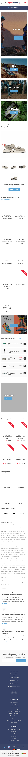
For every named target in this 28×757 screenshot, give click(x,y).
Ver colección (6, 199)
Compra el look (14, 189)
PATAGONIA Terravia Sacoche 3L (7, 241)
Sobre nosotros (14, 702)
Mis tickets (14, 733)
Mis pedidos (14, 731)
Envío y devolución (14, 718)
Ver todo (18, 338)
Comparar (14, 738)
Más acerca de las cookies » (14, 755)
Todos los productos (14, 740)
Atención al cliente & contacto (14, 720)
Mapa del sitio (14, 722)
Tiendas (14, 704)
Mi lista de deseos (14, 736)
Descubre (18, 38)
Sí (21, 753)
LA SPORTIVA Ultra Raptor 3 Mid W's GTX (7, 218)
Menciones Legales (14, 706)
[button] (2, 34)
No (24, 753)
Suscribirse (21, 661)
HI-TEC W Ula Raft (21, 284)
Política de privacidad (14, 713)
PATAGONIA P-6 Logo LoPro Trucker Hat (7, 286)
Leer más (5, 603)
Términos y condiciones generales (14, 709)
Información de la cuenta (14, 729)
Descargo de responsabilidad (14, 711)
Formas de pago (14, 715)
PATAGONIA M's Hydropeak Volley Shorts (7, 263)
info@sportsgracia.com (14, 686)
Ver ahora (14, 69)
